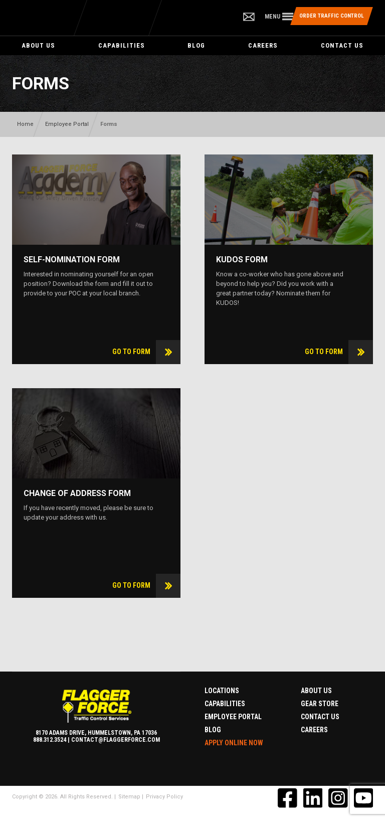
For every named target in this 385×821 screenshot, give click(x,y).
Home (25, 124)
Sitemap (129, 796)
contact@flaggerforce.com (115, 739)
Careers (263, 45)
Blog (196, 45)
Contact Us (342, 45)
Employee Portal (67, 124)
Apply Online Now (234, 743)
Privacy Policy (164, 796)
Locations (222, 691)
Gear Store (319, 704)
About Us (38, 45)
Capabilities (121, 45)
